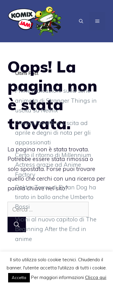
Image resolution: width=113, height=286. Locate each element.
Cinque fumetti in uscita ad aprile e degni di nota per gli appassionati (53, 132)
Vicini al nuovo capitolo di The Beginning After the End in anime (55, 229)
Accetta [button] (19, 277)
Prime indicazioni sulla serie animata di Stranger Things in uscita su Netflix (56, 100)
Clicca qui (95, 277)
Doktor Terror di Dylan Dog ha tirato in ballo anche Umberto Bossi (55, 197)
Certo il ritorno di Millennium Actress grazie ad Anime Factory (53, 164)
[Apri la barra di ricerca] (81, 21)
